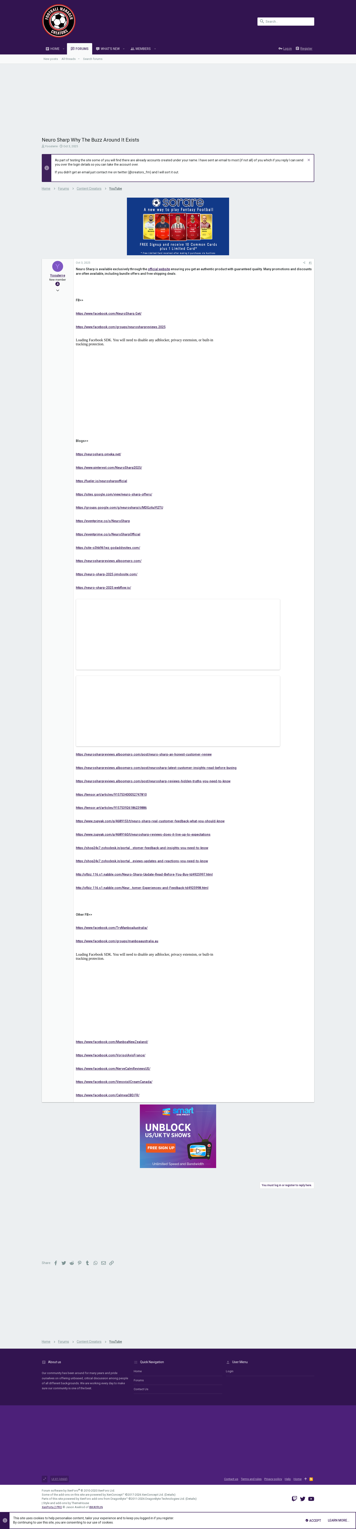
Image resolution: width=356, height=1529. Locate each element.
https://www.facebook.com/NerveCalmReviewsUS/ (113, 1068)
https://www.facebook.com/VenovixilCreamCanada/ (114, 1082)
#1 (310, 262)
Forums (139, 1380)
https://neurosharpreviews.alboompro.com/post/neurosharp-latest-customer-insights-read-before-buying (156, 768)
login (229, 1371)
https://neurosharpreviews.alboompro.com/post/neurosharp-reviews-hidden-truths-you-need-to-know (153, 781)
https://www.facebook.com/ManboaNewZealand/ (112, 1042)
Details (169, 1494)
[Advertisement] (178, 98)
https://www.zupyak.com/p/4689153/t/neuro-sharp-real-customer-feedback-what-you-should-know (150, 821)
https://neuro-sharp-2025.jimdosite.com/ (106, 574)
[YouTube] (311, 1499)
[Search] (285, 21)
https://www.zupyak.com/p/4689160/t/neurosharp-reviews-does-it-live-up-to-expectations (143, 834)
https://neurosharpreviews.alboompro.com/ (108, 561)
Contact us (141, 1389)
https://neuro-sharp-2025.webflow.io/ (103, 587)
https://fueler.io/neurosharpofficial (101, 481)
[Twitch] (294, 1499)
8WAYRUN (96, 1507)
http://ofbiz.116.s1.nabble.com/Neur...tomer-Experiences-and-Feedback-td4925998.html (142, 888)
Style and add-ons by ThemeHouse (66, 1503)
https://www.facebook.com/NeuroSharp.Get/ (108, 313)
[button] (63, 49)
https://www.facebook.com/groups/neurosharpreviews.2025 (121, 327)
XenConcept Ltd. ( (153, 1494)
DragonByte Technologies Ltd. (165, 1498)
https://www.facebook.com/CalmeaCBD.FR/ (107, 1095)
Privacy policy (273, 1479)
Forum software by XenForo (78, 1490)
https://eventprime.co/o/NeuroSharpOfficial (108, 534)
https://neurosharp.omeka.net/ (98, 454)
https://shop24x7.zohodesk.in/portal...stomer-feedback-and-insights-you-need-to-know (142, 848)
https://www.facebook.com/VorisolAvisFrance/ (110, 1055)
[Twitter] (302, 1499)
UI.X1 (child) (59, 1479)
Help (288, 1479)
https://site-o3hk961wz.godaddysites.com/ (108, 548)
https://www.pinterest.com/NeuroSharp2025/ (109, 467)
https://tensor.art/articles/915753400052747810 (111, 794)
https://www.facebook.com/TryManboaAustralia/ (112, 928)
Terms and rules (251, 1479)
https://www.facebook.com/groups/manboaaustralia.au (117, 941)
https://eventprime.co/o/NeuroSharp (103, 521)
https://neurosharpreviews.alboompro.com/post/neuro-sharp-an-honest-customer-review (144, 754)
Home (138, 1371)
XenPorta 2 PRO (52, 1507)
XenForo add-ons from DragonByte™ (104, 1498)
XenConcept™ (115, 1494)
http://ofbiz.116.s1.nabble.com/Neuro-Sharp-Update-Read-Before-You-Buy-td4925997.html (144, 874)
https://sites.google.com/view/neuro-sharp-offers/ (114, 494)
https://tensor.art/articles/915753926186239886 (111, 808)
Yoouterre (51, 146)
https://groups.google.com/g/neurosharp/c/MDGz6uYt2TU (119, 507)
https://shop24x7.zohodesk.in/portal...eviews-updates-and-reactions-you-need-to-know (142, 861)
